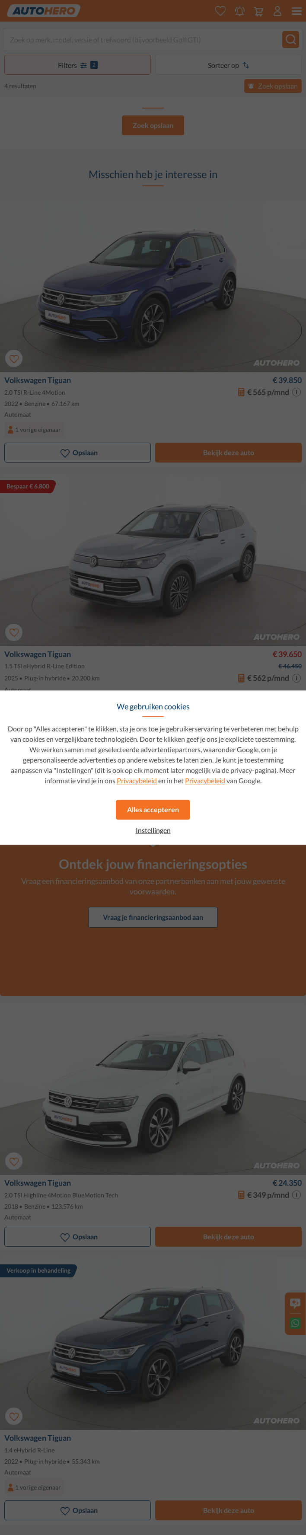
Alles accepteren (153, 809)
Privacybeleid (137, 780)
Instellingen (153, 830)
